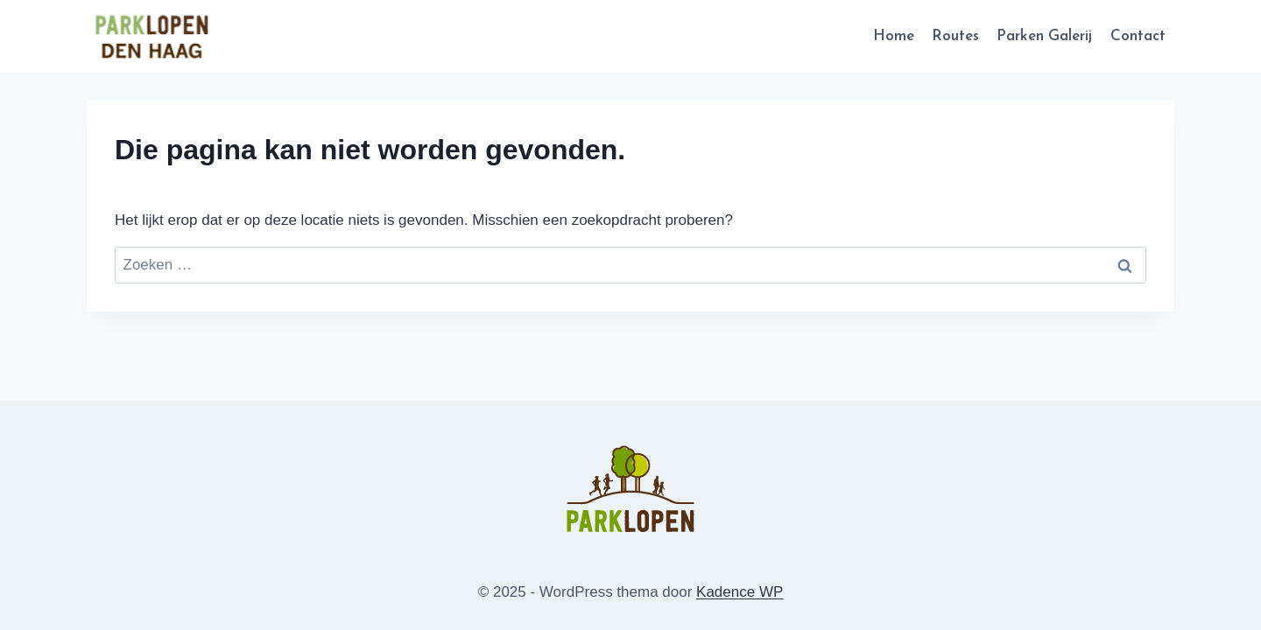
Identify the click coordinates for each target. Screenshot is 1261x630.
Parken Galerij (1044, 36)
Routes (955, 36)
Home (893, 36)
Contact (1138, 36)
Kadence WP (739, 592)
